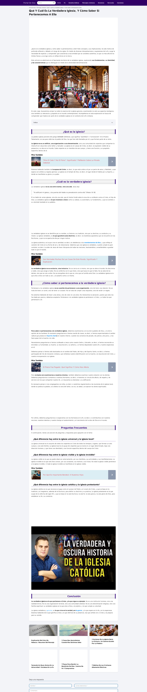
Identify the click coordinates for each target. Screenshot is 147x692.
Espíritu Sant (51, 336)
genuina (49, 610)
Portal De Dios (29, 3)
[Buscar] (54, 2)
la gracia (79, 610)
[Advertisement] (73, 34)
